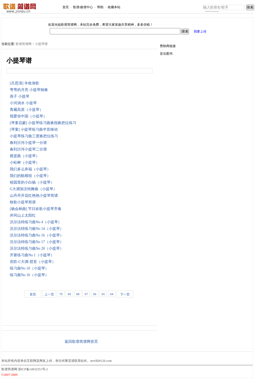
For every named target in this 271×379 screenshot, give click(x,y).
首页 (65, 7)
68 (77, 294)
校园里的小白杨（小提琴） (33, 182)
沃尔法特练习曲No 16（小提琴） (37, 235)
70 (60, 294)
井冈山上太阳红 (24, 215)
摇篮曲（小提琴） (25, 156)
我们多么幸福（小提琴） (31, 169)
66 (94, 294)
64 (111, 294)
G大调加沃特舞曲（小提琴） (34, 189)
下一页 (125, 294)
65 (103, 294)
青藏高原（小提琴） (27, 110)
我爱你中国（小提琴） (29, 116)
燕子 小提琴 (20, 96)
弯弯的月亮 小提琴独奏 (30, 90)
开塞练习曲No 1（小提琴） (33, 255)
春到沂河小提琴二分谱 (29, 149)
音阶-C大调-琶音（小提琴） (33, 262)
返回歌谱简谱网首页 (81, 342)
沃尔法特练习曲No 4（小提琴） (37, 222)
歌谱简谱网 (23, 44)
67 (86, 294)
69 (69, 294)
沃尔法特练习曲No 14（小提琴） (37, 229)
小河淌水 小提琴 (24, 103)
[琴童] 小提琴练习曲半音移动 (35, 129)
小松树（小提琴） (25, 163)
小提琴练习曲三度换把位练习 (35, 136)
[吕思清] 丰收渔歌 (25, 83)
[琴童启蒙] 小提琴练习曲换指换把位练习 (44, 123)
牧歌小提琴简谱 (24, 202)
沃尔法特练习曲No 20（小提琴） (37, 248)
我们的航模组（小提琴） (31, 176)
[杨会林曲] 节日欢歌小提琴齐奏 (36, 209)
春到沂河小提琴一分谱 (29, 143)
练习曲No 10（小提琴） (30, 268)
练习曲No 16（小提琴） (30, 275)
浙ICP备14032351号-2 (33, 369)
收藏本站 (114, 7)
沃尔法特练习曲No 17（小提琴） (37, 242)
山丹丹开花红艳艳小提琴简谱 (35, 196)
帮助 (100, 7)
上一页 (49, 294)
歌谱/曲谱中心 (83, 7)
